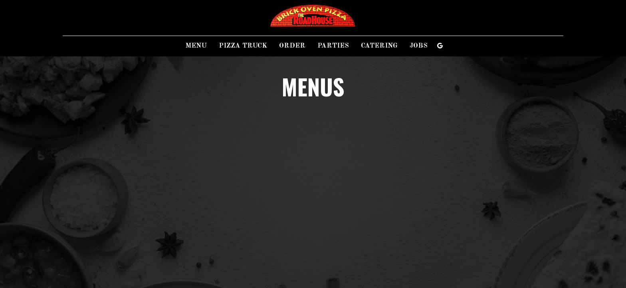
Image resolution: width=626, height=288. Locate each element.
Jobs (419, 45)
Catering (379, 45)
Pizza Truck (243, 45)
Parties (333, 45)
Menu (196, 45)
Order (292, 45)
